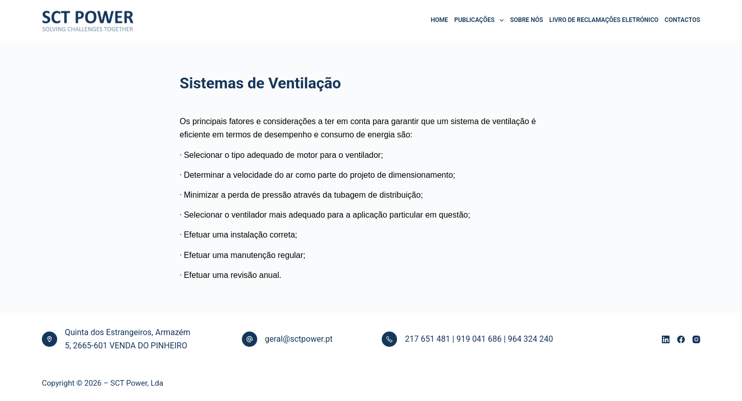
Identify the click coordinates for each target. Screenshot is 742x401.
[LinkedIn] (666, 339)
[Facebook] (681, 339)
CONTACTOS (682, 19)
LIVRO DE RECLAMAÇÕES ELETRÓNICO (603, 19)
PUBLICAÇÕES (479, 20)
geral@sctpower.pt (299, 339)
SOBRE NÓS (526, 19)
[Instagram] (696, 339)
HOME (439, 19)
